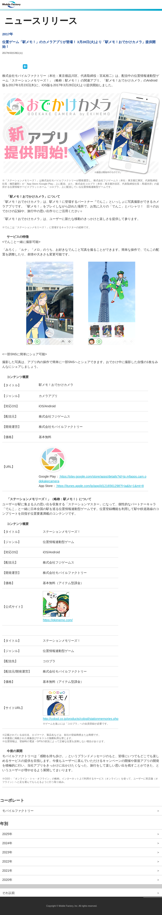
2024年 (7, 843)
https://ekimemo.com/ (58, 620)
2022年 (7, 861)
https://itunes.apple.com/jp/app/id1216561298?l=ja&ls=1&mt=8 (100, 486)
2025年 (7, 834)
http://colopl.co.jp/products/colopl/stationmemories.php (80, 719)
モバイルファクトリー (18, 811)
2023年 (7, 852)
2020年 (7, 880)
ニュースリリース (41, 21)
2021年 (7, 870)
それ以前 (8, 893)
